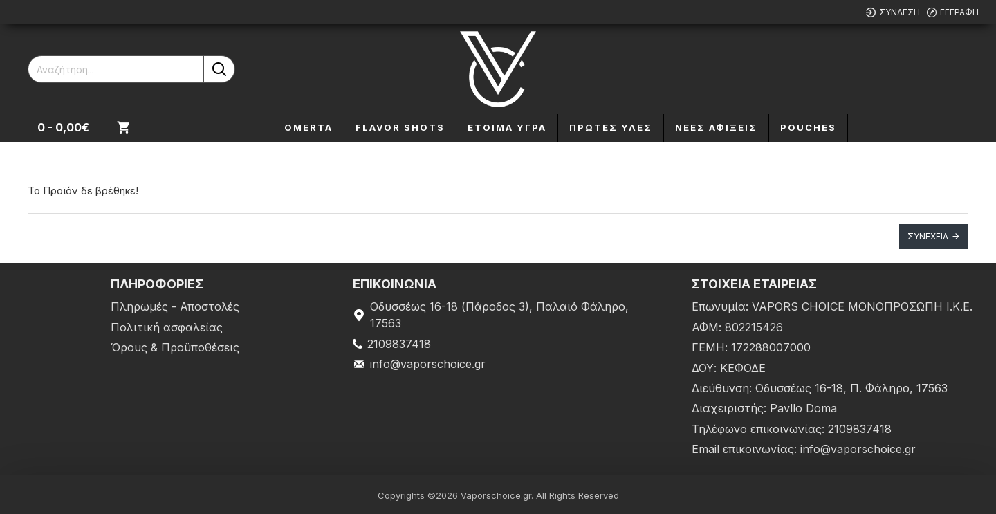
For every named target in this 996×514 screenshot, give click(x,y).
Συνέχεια (927, 236)
